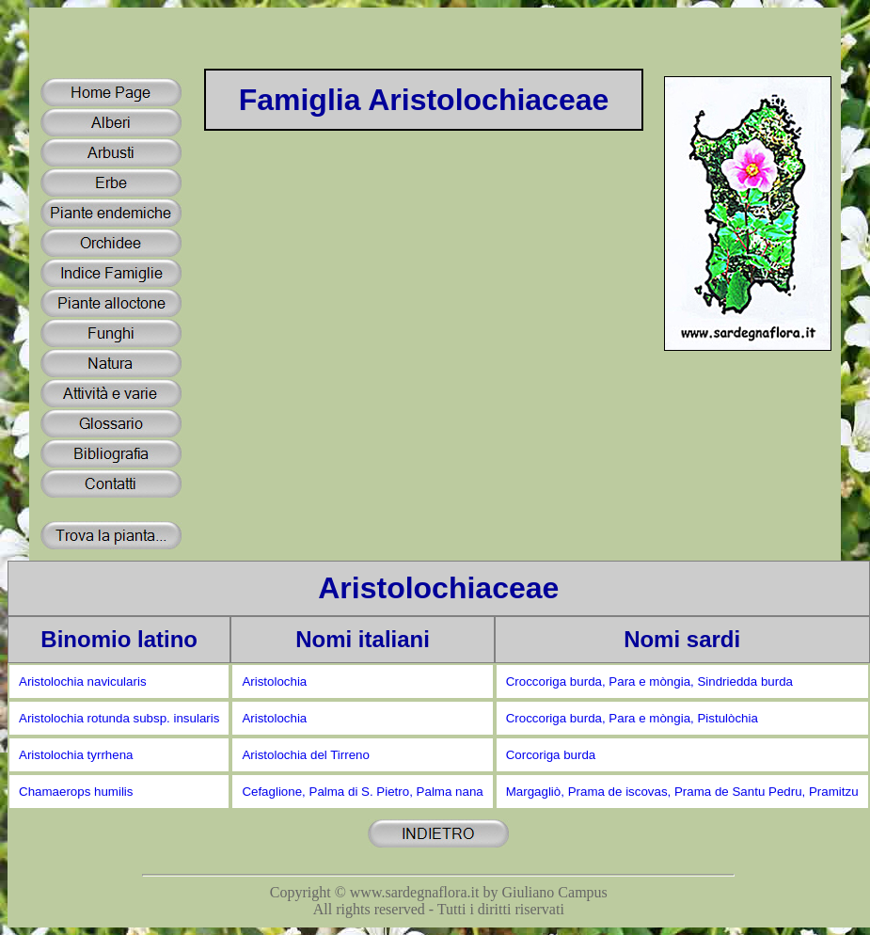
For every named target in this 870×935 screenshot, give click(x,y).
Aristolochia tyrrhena (76, 755)
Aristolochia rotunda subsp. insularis (119, 718)
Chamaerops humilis (76, 791)
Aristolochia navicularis (83, 681)
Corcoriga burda (551, 755)
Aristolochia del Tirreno (306, 755)
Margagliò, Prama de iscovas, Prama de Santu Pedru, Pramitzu (682, 791)
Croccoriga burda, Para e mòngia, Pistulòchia (632, 718)
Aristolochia (274, 681)
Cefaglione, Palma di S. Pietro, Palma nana (362, 791)
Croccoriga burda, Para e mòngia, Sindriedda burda (649, 681)
